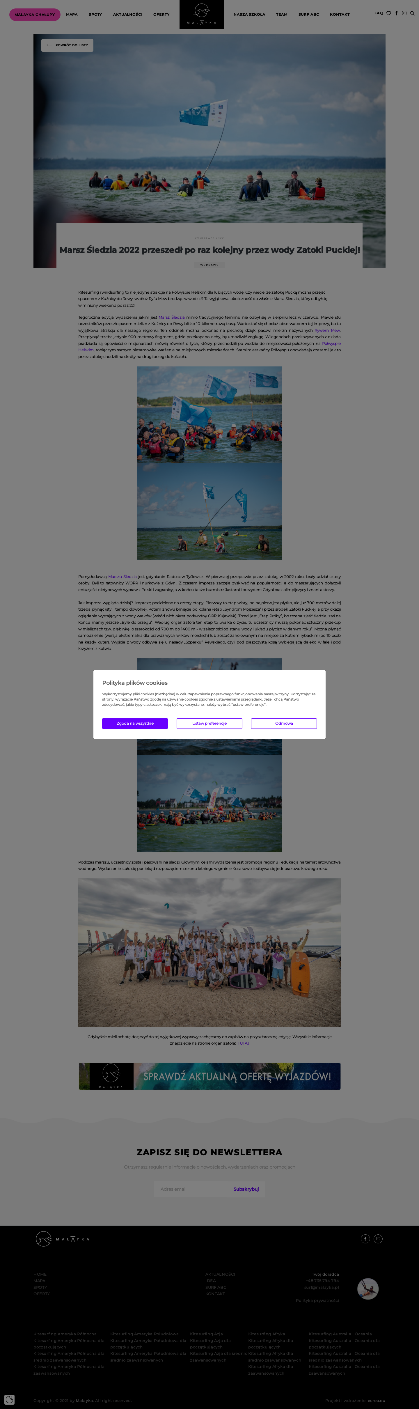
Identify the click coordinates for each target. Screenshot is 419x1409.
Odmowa (284, 723)
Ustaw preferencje (209, 723)
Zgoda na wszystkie (135, 723)
